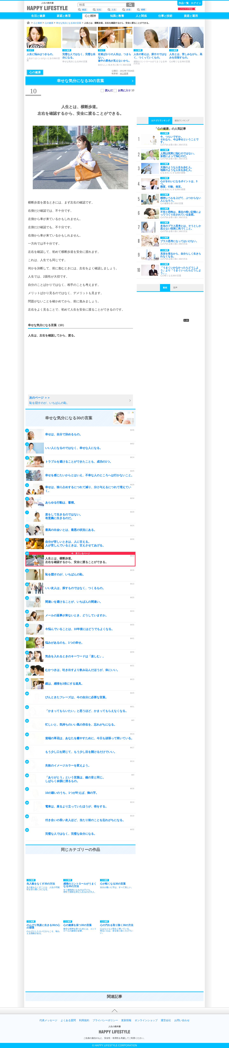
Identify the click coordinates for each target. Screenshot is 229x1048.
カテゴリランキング (160, 120)
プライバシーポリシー (105, 1020)
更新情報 (126, 1020)
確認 (84, 9)
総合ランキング (182, 120)
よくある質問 (68, 1020)
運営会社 (166, 1020)
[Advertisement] (53, 370)
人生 (114, 9)
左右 (99, 9)
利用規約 (84, 1020)
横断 (143, 9)
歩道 (128, 9)
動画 (165, 287)
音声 (175, 287)
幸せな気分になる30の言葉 (68, 23)
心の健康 (49, 23)
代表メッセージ (48, 1020)
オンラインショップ (146, 1020)
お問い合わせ (182, 1020)
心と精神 (38, 23)
